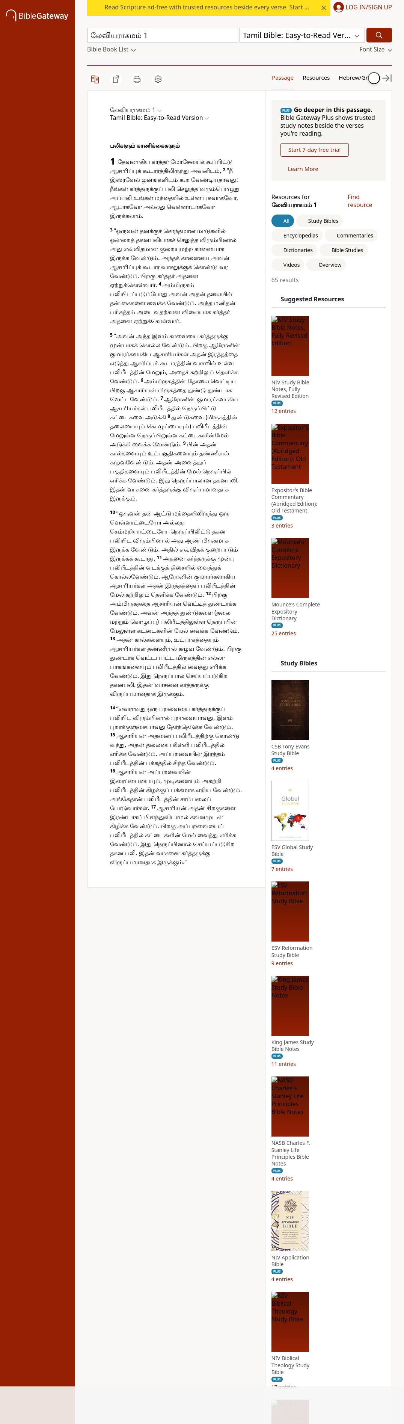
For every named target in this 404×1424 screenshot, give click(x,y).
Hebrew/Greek (328, 77)
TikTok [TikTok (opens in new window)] (249, 1271)
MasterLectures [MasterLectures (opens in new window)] (210, 1349)
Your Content (360, 77)
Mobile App (103, 1287)
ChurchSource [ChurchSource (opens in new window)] (208, 1261)
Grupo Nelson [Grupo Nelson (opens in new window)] (208, 1297)
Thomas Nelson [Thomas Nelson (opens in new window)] (211, 1318)
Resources (290, 77)
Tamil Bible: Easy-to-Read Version (159, 934)
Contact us (153, 1297)
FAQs (145, 1240)
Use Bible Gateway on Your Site (161, 1269)
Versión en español (254, 1331)
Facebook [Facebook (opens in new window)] (253, 1240)
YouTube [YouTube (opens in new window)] (252, 1292)
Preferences (256, 1346)
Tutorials (150, 1250)
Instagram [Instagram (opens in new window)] (254, 1250)
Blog (93, 1308)
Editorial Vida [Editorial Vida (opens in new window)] (207, 1308)
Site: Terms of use (162, 1373)
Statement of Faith (105, 1273)
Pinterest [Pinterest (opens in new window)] (252, 1261)
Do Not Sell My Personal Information (159, 1344)
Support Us (103, 1329)
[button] (361, 8)
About (95, 1240)
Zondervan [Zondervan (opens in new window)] (204, 1339)
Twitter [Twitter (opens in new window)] (249, 1282)
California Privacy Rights (159, 1322)
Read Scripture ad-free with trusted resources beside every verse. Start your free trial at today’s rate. (245, 7)
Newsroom (102, 1318)
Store (94, 1297)
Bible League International (170, 947)
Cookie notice (157, 1363)
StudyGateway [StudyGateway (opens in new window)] (209, 1250)
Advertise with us (162, 1287)
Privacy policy (158, 1308)
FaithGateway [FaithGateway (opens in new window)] (208, 1240)
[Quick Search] (162, 35)
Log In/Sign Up (369, 7)
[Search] (379, 35)
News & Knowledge (103, 1254)
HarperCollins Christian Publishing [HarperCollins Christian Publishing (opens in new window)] (208, 1279)
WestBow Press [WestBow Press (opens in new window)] (210, 1329)
